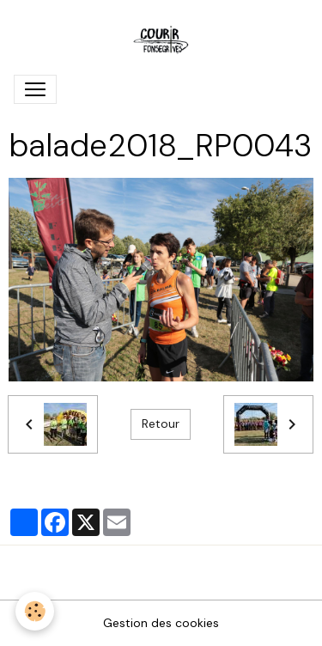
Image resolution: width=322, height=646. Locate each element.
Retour (160, 423)
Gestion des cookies (161, 623)
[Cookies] (34, 611)
